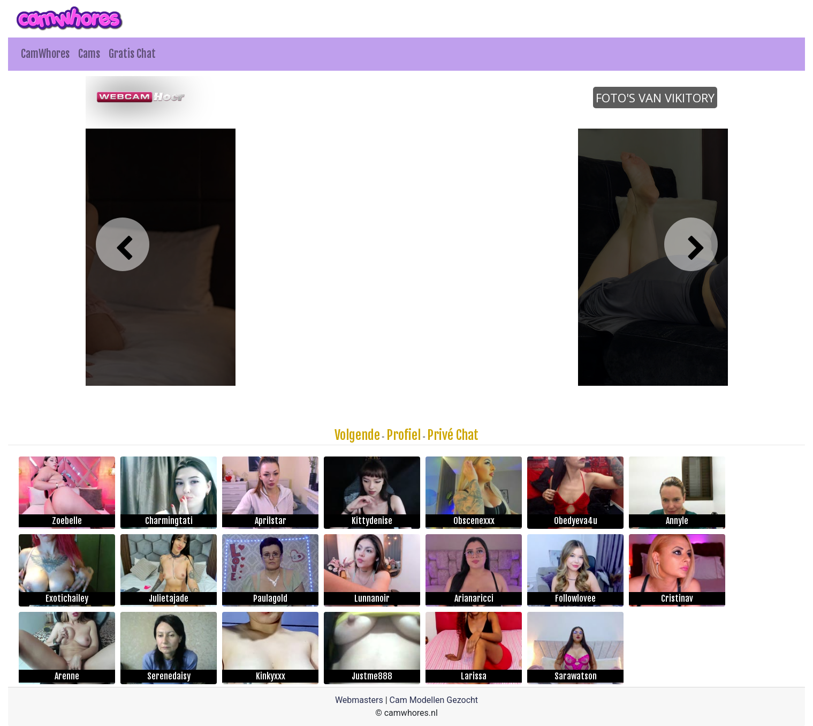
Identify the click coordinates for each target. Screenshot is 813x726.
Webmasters (359, 700)
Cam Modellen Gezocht (434, 700)
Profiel (403, 435)
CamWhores (45, 54)
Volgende (357, 435)
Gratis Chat (132, 54)
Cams (89, 54)
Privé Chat (452, 435)
